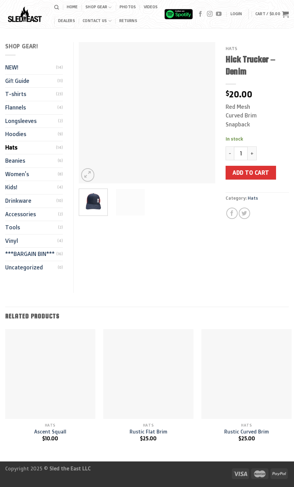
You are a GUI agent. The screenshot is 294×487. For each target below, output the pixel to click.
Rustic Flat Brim (148, 432)
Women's (17, 174)
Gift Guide (17, 80)
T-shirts (15, 93)
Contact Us (97, 21)
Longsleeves (21, 120)
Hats (231, 48)
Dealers (66, 20)
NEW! (11, 67)
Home (72, 6)
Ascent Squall (50, 432)
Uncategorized (24, 267)
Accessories (20, 214)
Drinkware (18, 200)
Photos (128, 6)
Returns (128, 20)
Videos (151, 6)
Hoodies (15, 134)
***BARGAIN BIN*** (30, 253)
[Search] (56, 7)
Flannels (15, 107)
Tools (12, 227)
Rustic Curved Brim (246, 432)
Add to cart (251, 172)
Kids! (11, 187)
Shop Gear (98, 7)
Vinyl (11, 240)
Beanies (15, 160)
